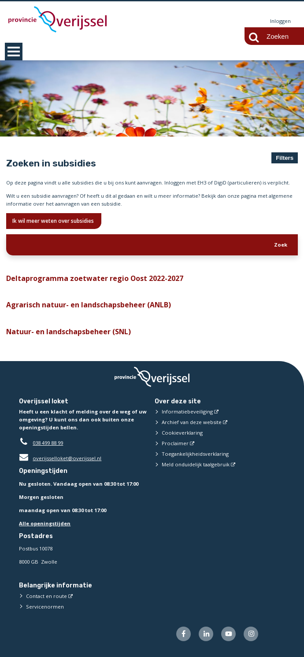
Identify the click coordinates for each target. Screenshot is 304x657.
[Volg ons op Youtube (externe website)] (228, 634)
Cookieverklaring (182, 433)
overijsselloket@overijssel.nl (60, 458)
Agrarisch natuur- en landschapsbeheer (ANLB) (84, 305)
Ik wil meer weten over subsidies (53, 221)
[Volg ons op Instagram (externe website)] (251, 634)
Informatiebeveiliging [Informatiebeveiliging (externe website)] (187, 412)
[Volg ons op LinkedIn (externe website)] (206, 634)
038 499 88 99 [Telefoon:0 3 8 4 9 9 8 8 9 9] (48, 443)
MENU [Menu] (13, 51)
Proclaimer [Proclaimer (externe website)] (175, 443)
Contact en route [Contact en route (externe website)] (46, 596)
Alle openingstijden (44, 523)
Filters (284, 158)
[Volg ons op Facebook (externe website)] (183, 634)
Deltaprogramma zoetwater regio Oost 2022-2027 (89, 278)
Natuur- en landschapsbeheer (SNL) (66, 331)
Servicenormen (45, 606)
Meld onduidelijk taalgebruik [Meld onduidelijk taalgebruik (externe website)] (196, 464)
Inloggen (280, 21)
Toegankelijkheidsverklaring (195, 454)
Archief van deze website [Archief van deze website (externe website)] (192, 422)
